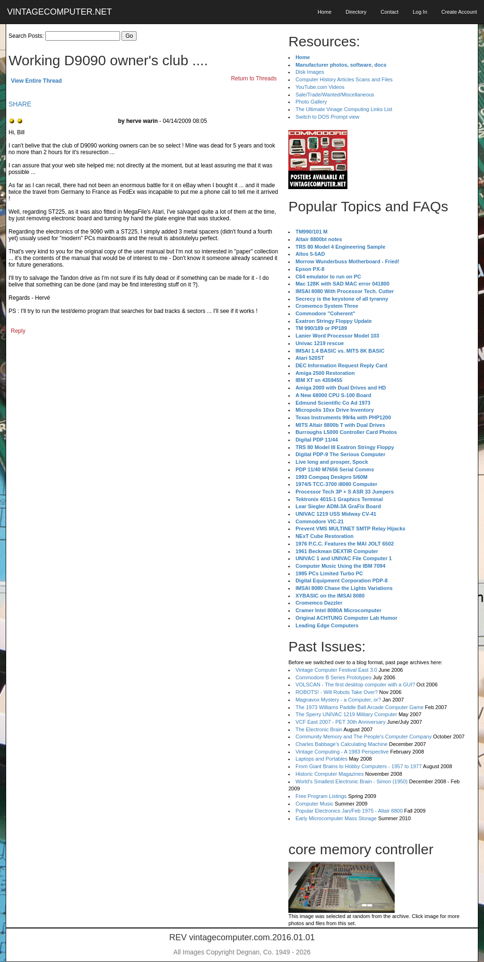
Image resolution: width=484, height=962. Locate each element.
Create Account (459, 12)
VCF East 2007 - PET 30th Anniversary (340, 722)
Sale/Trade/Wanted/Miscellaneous (334, 94)
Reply (18, 331)
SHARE (20, 104)
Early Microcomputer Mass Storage (336, 818)
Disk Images (309, 72)
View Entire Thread (36, 81)
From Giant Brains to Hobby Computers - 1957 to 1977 (358, 766)
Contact (389, 12)
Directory (356, 12)
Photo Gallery (311, 101)
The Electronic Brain (318, 729)
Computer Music (314, 803)
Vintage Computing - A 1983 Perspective (342, 751)
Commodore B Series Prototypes (333, 677)
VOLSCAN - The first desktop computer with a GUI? (355, 684)
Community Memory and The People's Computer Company (363, 736)
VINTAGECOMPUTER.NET (59, 12)
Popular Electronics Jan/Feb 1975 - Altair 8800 (349, 811)
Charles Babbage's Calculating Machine (341, 744)
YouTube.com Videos (320, 87)
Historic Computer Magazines (329, 774)
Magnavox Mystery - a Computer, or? (338, 699)
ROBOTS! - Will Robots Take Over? (336, 692)
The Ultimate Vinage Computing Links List (343, 109)
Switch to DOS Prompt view (327, 117)
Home (324, 12)
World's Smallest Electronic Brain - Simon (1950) (351, 781)
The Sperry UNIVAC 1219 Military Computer (346, 714)
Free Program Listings (320, 796)
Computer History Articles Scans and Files (343, 79)
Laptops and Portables (321, 759)
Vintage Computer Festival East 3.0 (336, 670)
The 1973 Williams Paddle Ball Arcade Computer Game (359, 707)
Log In (420, 12)
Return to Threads (254, 78)
